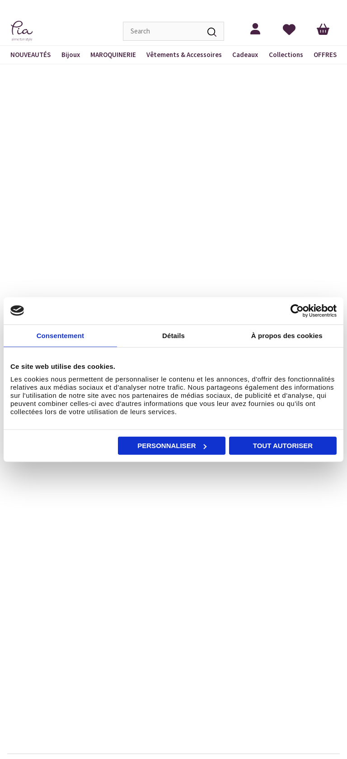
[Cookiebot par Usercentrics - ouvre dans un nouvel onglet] (297, 310)
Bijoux (70, 54)
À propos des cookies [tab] (287, 335)
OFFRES (325, 54)
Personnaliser (171, 445)
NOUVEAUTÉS (30, 54)
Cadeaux (245, 54)
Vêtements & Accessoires (184, 54)
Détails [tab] (173, 335)
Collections (286, 54)
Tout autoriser (283, 445)
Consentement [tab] (60, 335)
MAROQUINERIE (113, 54)
